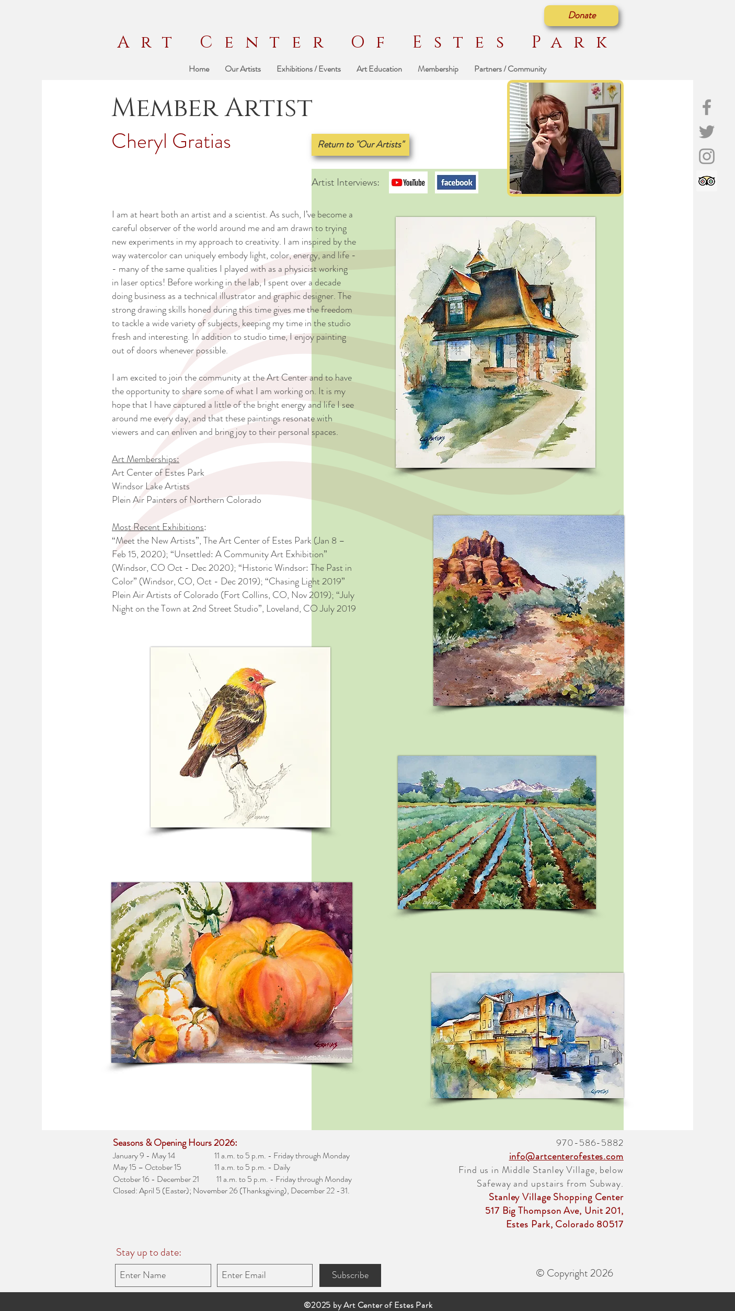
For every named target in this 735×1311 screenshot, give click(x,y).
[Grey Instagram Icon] (706, 156)
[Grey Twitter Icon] (706, 131)
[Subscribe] (350, 1275)
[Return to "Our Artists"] (360, 145)
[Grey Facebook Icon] (706, 107)
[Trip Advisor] (706, 180)
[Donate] (581, 15)
